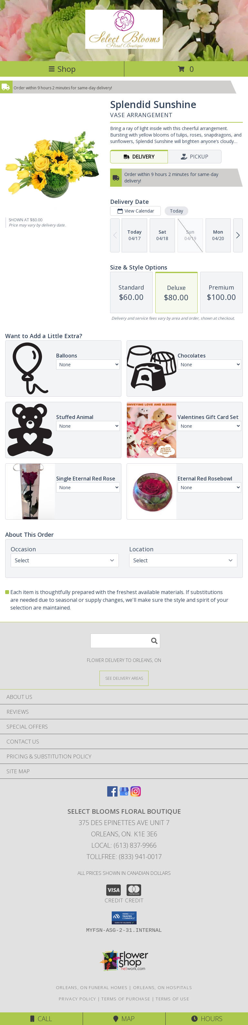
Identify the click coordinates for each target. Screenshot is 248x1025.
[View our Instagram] (135, 794)
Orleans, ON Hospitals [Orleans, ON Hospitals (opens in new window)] (162, 987)
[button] (124, 917)
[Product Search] (125, 641)
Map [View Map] (124, 1018)
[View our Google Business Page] (124, 794)
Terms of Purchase (125, 999)
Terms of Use (172, 999)
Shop (62, 68)
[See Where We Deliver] (124, 678)
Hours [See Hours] (206, 1018)
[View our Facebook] (112, 794)
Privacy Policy (77, 999)
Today (176, 211)
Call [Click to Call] (41, 1018)
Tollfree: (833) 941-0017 (124, 856)
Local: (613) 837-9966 (124, 845)
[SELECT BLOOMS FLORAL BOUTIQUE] (124, 45)
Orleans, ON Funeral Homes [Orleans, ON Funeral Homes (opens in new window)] (92, 987)
